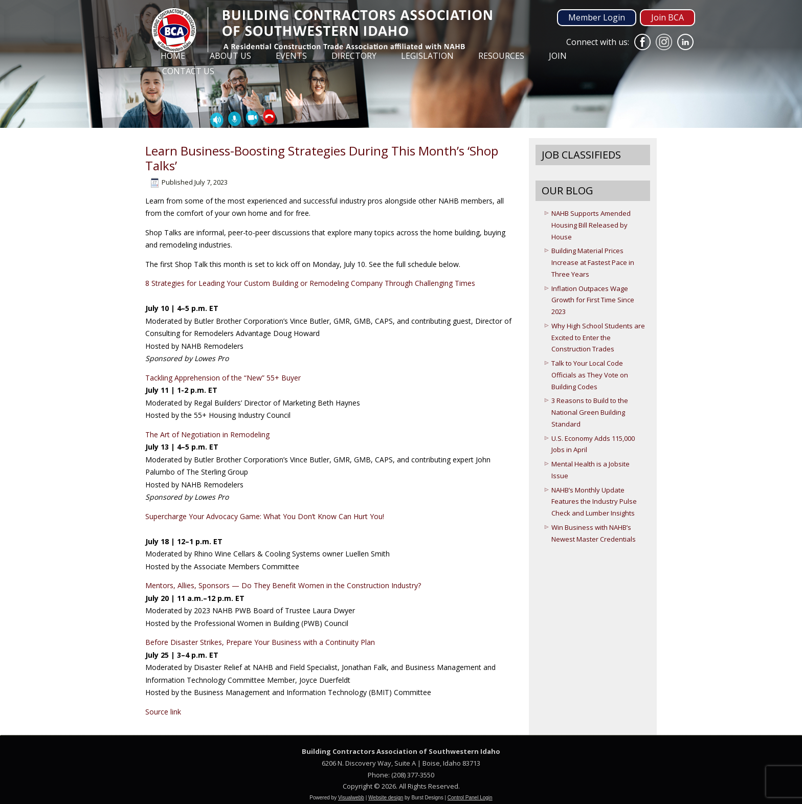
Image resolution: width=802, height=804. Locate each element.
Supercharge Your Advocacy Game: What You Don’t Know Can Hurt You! (264, 516)
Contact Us (188, 71)
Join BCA (667, 17)
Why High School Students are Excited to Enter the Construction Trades (598, 337)
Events (291, 55)
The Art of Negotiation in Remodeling (207, 434)
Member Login (596, 17)
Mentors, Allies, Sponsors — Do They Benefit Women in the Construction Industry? (283, 585)
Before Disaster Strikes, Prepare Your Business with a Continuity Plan (260, 642)
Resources (501, 55)
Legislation (427, 55)
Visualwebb (351, 797)
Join (558, 55)
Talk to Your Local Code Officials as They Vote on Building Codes (589, 375)
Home (173, 55)
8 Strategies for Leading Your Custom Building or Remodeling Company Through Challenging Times (310, 283)
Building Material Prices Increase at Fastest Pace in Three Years (592, 262)
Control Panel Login (470, 797)
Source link (163, 712)
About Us (230, 55)
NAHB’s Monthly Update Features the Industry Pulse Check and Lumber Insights (594, 501)
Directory (353, 55)
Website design (385, 797)
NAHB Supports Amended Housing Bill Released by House (591, 225)
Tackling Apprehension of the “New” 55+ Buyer (223, 378)
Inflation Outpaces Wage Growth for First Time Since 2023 (592, 300)
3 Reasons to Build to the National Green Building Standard (589, 412)
